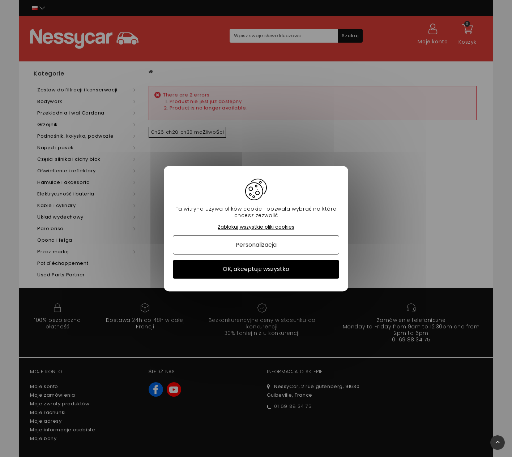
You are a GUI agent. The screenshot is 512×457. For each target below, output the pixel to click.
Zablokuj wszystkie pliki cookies (256, 227)
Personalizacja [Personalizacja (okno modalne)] (256, 245)
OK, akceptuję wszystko (256, 269)
